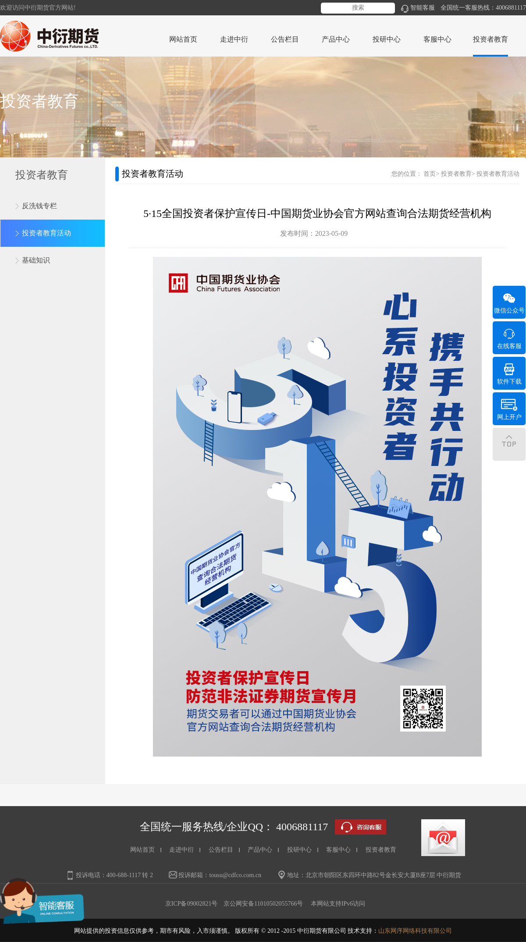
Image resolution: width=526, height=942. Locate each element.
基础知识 (36, 260)
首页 (429, 174)
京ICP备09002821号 (191, 903)
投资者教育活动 (46, 233)
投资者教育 (456, 174)
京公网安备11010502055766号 (263, 903)
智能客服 (418, 7)
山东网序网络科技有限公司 (415, 931)
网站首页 (183, 39)
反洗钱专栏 (39, 206)
